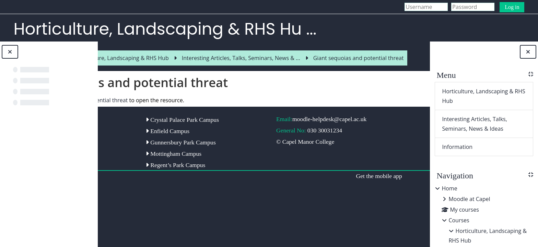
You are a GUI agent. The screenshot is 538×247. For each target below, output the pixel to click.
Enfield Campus (212, 153)
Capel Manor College (138, 146)
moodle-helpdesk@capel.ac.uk (298, 138)
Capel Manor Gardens (139, 134)
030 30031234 (319, 152)
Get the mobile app (340, 205)
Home (449, 188)
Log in (512, 7)
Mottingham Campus (218, 183)
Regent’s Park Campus (220, 194)
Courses (458, 220)
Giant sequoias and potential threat (177, 115)
